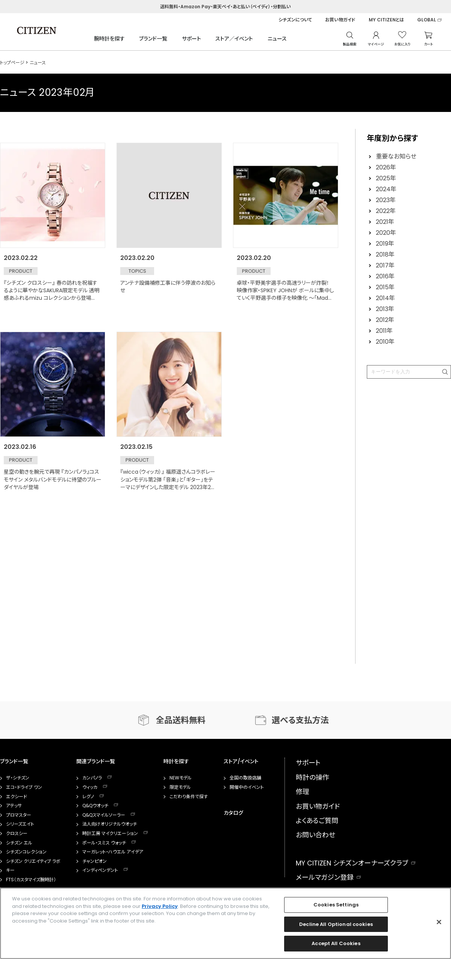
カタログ (233, 812)
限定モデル (180, 787)
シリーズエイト (20, 824)
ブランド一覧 (153, 38)
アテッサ (14, 806)
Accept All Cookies (336, 943)
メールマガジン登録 (325, 877)
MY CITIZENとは (386, 20)
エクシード (16, 797)
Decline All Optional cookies (336, 924)
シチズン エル (19, 843)
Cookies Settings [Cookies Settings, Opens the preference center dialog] (336, 904)
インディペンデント (100, 870)
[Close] (439, 922)
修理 (302, 791)
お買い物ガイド (340, 20)
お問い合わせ (315, 835)
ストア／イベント (234, 38)
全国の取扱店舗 (245, 778)
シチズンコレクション (26, 852)
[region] (225, 923)
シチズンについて (295, 20)
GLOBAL (426, 20)
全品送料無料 (181, 720)
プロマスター (18, 815)
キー (10, 870)
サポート (191, 38)
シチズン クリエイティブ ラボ (33, 861)
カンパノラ (92, 778)
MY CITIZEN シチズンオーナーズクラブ (352, 863)
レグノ (88, 797)
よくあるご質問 (317, 820)
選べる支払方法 (300, 720)
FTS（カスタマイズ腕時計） (31, 880)
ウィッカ (89, 787)
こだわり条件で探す (189, 797)
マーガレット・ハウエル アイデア (112, 852)
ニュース (277, 38)
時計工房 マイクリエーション (110, 834)
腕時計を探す (109, 38)
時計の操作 (312, 777)
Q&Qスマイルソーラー (103, 815)
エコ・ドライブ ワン (24, 787)
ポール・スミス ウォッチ (104, 843)
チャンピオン (94, 861)
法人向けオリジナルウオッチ (109, 824)
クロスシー (16, 834)
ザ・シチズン (17, 778)
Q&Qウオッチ (95, 806)
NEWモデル (181, 778)
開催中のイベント (247, 787)
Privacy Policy (160, 906)
